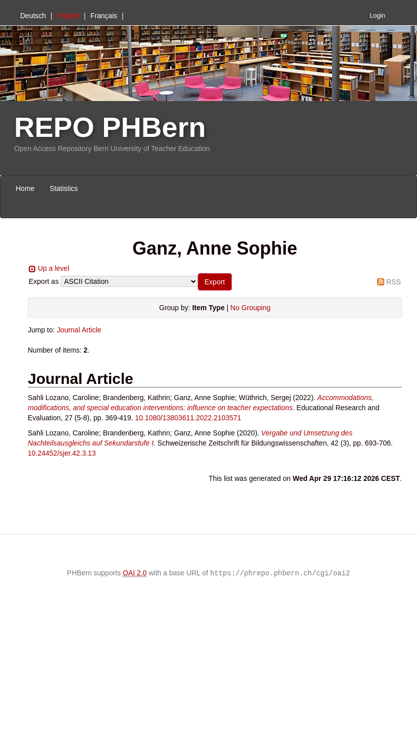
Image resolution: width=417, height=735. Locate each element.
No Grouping (250, 308)
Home (25, 188)
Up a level (53, 268)
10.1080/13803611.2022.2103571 (188, 418)
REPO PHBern (110, 127)
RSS (393, 282)
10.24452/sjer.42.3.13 (62, 453)
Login (377, 15)
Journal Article (79, 330)
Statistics (63, 188)
